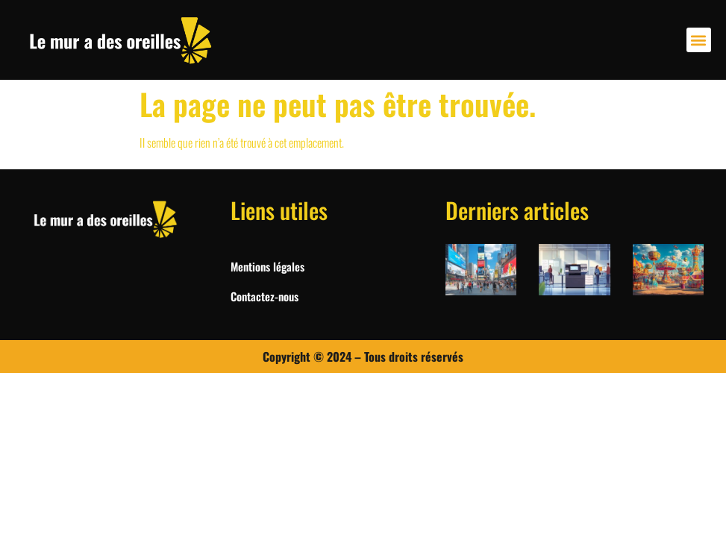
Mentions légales (267, 266)
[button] (698, 40)
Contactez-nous (264, 296)
